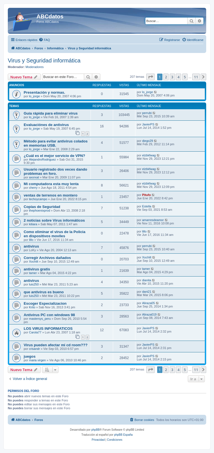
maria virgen (37, 360)
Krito (32, 307)
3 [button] (172, 76)
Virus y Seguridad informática (44, 60)
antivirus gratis (37, 269)
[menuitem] (44, 40)
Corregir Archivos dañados (47, 258)
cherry (33, 187)
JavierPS (148, 124)
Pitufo (146, 195)
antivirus (31, 246)
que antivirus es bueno (44, 292)
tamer (33, 273)
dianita (146, 280)
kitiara (33, 224)
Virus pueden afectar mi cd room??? (55, 345)
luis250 (34, 284)
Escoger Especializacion (45, 303)
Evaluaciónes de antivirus (46, 125)
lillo (31, 239)
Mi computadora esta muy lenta (51, 184)
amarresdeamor (153, 220)
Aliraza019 (149, 314)
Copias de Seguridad (42, 207)
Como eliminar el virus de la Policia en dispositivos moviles (54, 234)
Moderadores (35, 67)
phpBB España (123, 434)
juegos (30, 356)
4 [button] (178, 76)
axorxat (34, 177)
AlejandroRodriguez (42, 159)
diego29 (147, 140)
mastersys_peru (40, 318)
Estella (146, 206)
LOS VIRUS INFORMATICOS (48, 328)
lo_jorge (34, 96)
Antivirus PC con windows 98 (49, 315)
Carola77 (35, 332)
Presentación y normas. (44, 92)
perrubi (147, 113)
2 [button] (166, 76)
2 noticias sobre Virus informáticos (54, 220)
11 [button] (196, 76)
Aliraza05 (148, 303)
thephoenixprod (39, 210)
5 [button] (185, 76)
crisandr (34, 348)
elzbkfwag (149, 155)
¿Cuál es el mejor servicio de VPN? (54, 156)
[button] (150, 77)
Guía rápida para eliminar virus (51, 113)
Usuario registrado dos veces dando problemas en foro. (55, 171)
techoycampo (38, 199)
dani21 (146, 291)
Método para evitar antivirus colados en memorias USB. (55, 143)
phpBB (95, 429)
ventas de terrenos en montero (50, 195)
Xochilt (33, 261)
